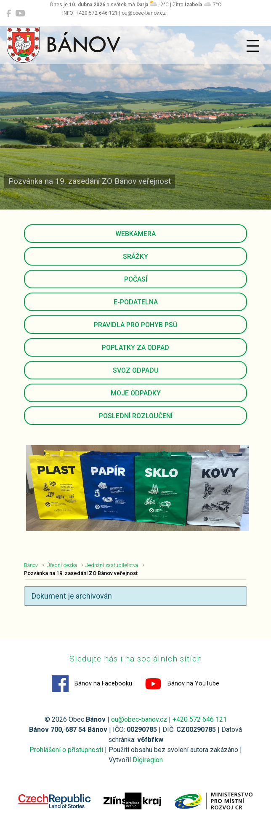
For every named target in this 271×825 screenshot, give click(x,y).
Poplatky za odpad (135, 348)
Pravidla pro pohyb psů (135, 325)
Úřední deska (61, 565)
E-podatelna (136, 302)
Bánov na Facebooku (92, 683)
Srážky (135, 257)
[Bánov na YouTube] (20, 13)
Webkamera (135, 234)
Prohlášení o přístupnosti (66, 750)
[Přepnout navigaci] (253, 46)
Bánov (31, 565)
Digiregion (148, 760)
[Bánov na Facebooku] (8, 13)
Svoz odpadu (136, 370)
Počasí (135, 279)
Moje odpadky (136, 393)
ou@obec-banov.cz (139, 719)
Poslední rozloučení (136, 416)
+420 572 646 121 (200, 719)
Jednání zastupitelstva (111, 565)
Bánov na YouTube (182, 683)
